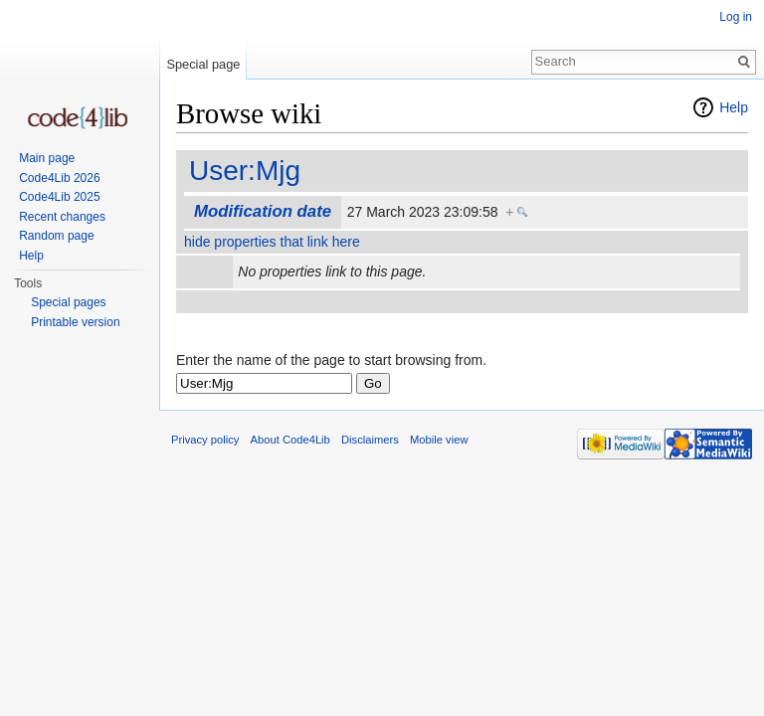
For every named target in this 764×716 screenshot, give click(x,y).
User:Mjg (244, 170)
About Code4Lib (290, 440)
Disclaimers (370, 440)
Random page (56, 236)
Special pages (68, 302)
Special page (203, 64)
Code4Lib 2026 (59, 178)
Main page (47, 158)
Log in (735, 17)
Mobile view (439, 440)
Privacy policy (205, 440)
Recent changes (62, 217)
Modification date (262, 211)
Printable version (75, 322)
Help (733, 107)
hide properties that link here (272, 242)
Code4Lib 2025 (59, 197)
